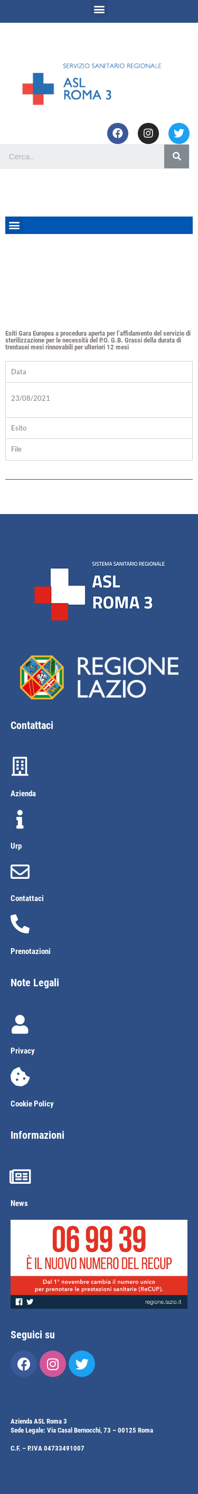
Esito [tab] (18, 428)
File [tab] (16, 449)
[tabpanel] (99, 399)
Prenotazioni (31, 951)
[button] (99, 8)
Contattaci (27, 898)
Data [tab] (18, 371)
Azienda (23, 793)
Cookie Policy (32, 1104)
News (19, 1203)
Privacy (23, 1051)
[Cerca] (176, 156)
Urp (16, 846)
